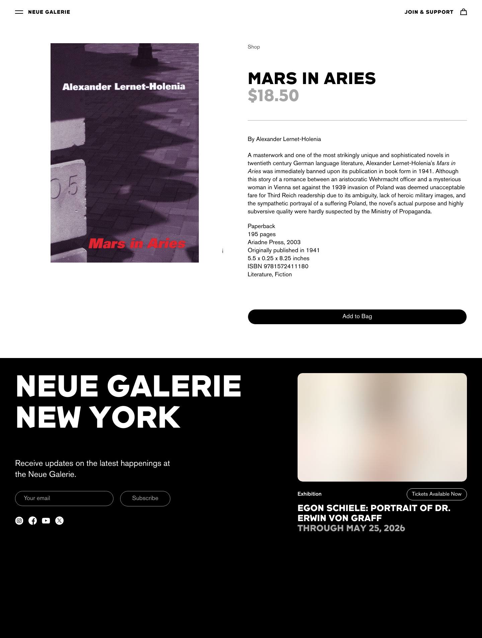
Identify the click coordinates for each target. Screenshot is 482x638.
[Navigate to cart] (463, 11)
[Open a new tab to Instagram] (19, 520)
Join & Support (429, 12)
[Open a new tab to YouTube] (46, 520)
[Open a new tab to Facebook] (32, 520)
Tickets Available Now (437, 494)
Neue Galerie (49, 12)
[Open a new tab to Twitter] (59, 520)
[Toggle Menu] (19, 11)
